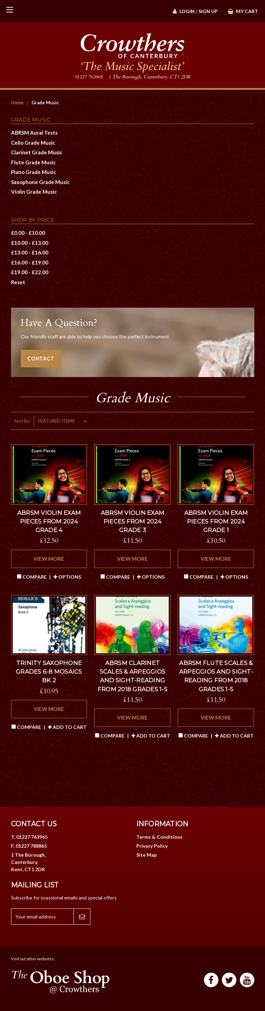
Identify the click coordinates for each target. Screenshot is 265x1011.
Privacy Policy (152, 846)
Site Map (146, 855)
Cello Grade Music (33, 142)
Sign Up (208, 11)
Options (67, 577)
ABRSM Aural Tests (34, 132)
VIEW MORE (48, 559)
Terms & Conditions (159, 837)
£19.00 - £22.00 (29, 272)
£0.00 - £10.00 (28, 233)
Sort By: (22, 421)
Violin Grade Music (34, 192)
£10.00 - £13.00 (29, 243)
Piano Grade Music (33, 172)
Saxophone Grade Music (40, 182)
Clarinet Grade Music (36, 152)
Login (184, 11)
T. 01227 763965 (29, 837)
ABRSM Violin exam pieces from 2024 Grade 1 (216, 521)
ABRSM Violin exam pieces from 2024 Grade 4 (49, 521)
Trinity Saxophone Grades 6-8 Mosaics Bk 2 (49, 671)
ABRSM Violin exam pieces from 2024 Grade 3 (132, 521)
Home (17, 102)
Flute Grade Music (33, 162)
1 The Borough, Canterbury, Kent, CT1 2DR (28, 862)
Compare (32, 577)
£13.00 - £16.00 (29, 252)
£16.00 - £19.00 (29, 262)
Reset (18, 282)
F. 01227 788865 (29, 846)
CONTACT (40, 358)
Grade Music (45, 102)
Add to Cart (67, 727)
